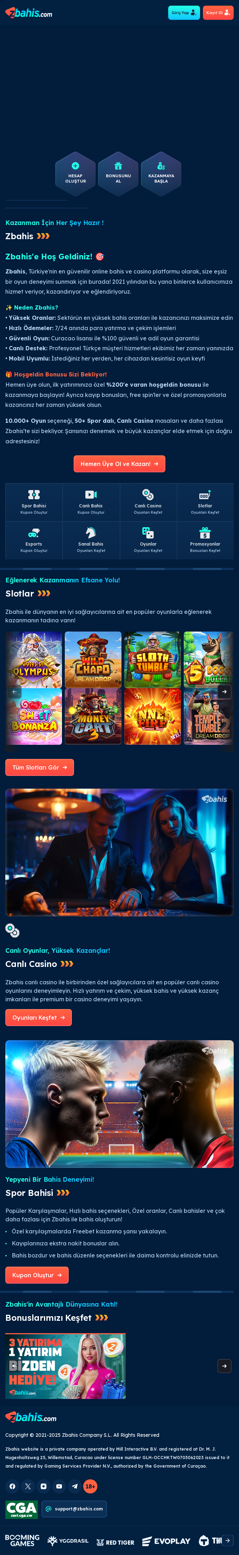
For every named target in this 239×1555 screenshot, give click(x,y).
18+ (90, 1486)
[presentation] (224, 692)
